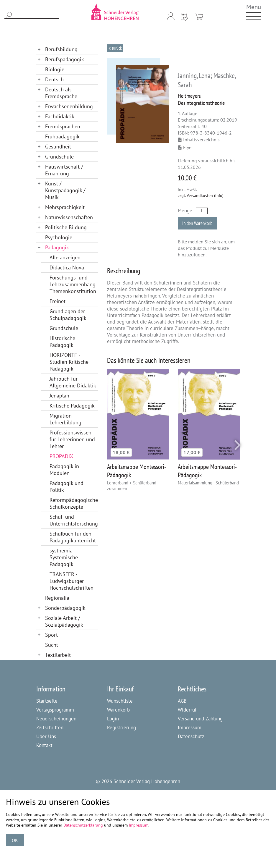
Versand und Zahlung (200, 718)
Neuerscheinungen (56, 718)
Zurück (116, 48)
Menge (185, 210)
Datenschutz (191, 736)
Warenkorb (118, 710)
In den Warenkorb (197, 223)
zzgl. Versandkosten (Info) (201, 195)
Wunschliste (120, 701)
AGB (182, 701)
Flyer (185, 147)
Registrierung (121, 727)
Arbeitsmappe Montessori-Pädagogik (136, 471)
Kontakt (44, 745)
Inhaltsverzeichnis (199, 140)
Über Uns (46, 736)
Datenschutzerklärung (83, 825)
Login (113, 718)
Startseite (47, 701)
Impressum (189, 727)
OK (15, 840)
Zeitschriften (49, 727)
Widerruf (187, 710)
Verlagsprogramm (55, 710)
